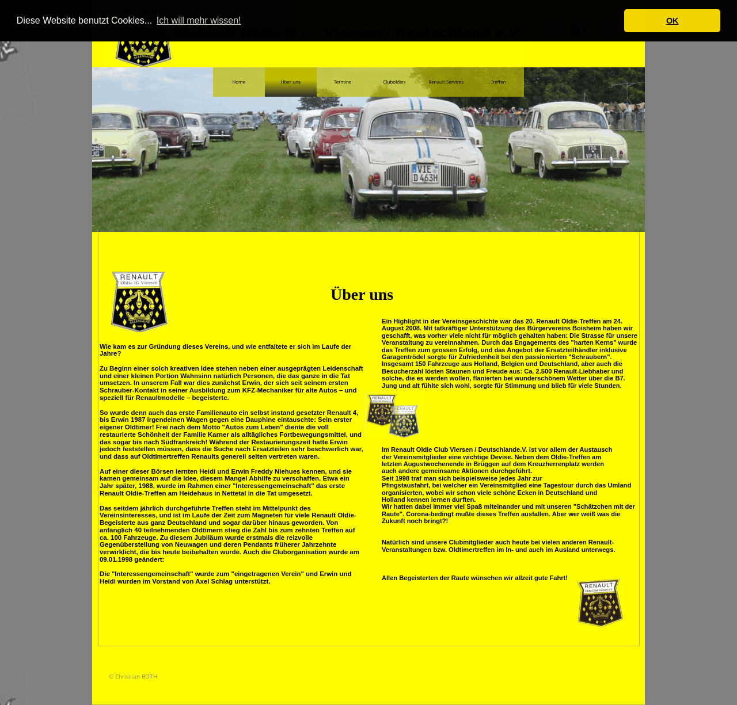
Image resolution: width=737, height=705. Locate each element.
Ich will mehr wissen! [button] (199, 20)
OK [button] (672, 20)
